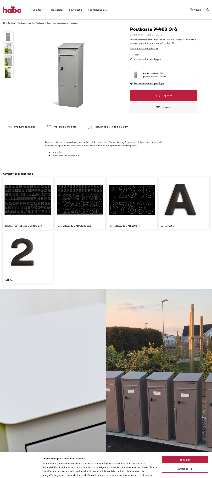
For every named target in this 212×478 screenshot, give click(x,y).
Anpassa (185, 452)
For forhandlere (97, 9)
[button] (207, 9)
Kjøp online (163, 95)
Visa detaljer (49, 471)
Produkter (36, 9)
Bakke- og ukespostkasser (57, 23)
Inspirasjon (56, 9)
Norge (195, 9)
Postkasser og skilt (25, 23)
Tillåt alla (185, 443)
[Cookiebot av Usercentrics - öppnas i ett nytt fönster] (21, 471)
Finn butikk (75, 9)
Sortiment (12, 23)
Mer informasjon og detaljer (144, 48)
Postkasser (40, 23)
